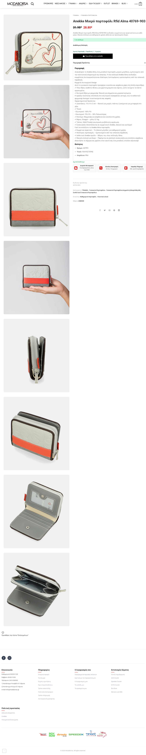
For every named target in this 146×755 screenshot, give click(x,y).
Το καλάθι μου (79, 685)
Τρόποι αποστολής (44, 689)
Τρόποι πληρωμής (44, 696)
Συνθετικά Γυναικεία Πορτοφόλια (84, 192)
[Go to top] (4, 751)
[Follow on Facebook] (4, 658)
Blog (124, 4)
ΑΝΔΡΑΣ (83, 4)
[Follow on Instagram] (9, 658)
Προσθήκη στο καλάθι (94, 56)
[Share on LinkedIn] (119, 210)
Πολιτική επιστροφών (45, 692)
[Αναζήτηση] (32, 4)
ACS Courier (115, 678)
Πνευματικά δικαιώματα (10, 720)
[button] (138, 4)
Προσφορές (48, 4)
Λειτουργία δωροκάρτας (46, 699)
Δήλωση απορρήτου (8, 713)
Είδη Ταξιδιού (95, 4)
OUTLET (107, 4)
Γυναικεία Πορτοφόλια (89, 15)
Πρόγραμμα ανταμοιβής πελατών (86, 675)
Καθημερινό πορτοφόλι (88, 197)
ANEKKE (81, 201)
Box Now (114, 689)
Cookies (4, 717)
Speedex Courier (116, 682)
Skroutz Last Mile (116, 692)
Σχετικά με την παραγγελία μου (85, 678)
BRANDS (116, 4)
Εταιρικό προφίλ (43, 675)
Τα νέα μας (41, 678)
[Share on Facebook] (100, 210)
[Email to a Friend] (109, 210)
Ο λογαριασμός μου (81, 682)
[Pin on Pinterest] (114, 210)
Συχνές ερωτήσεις (44, 682)
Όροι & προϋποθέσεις (45, 685)
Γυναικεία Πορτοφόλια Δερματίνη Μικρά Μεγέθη (123, 190)
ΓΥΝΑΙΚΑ (73, 4)
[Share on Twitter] (105, 210)
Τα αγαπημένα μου (81, 689)
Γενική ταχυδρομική (118, 675)
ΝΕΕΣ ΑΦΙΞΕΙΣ (61, 4)
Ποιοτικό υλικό (102, 197)
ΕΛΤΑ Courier (115, 685)
